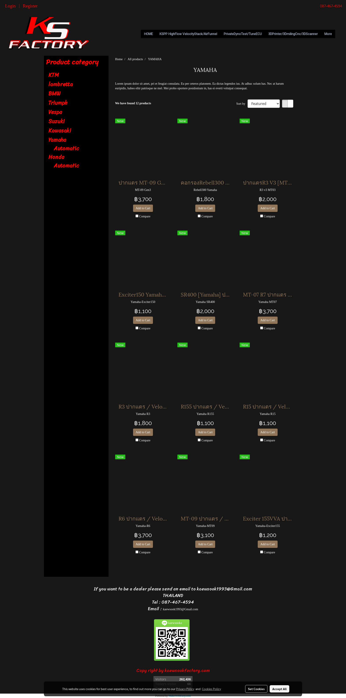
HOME (148, 34)
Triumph (58, 102)
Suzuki (56, 121)
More (328, 34)
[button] (339, 34)
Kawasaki (59, 130)
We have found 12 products (133, 103)
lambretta (60, 84)
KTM (53, 75)
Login (10, 6)
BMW (54, 93)
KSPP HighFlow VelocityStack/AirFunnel (188, 34)
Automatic (66, 148)
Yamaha (57, 139)
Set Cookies (256, 689)
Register (30, 6)
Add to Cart (143, 208)
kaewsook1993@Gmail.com (180, 609)
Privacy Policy (185, 689)
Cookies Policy (211, 689)
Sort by (242, 103)
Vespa (55, 112)
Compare (144, 216)
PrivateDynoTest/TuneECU (243, 34)
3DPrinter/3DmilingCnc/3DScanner (293, 34)
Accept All (279, 689)
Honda (56, 157)
